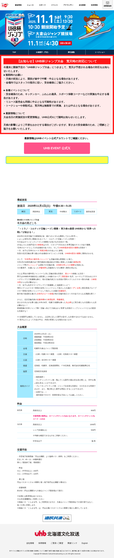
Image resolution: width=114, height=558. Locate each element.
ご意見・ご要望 (57, 540)
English (85, 540)
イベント (54, 5)
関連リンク (72, 540)
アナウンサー (68, 5)
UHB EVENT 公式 (57, 144)
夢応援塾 (71, 52)
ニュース (30, 5)
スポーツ (42, 5)
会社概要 (82, 5)
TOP (14, 52)
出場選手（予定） (42, 52)
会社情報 (30, 540)
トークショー (100, 52)
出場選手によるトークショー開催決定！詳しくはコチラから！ (57, 155)
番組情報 (18, 5)
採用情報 (94, 5)
